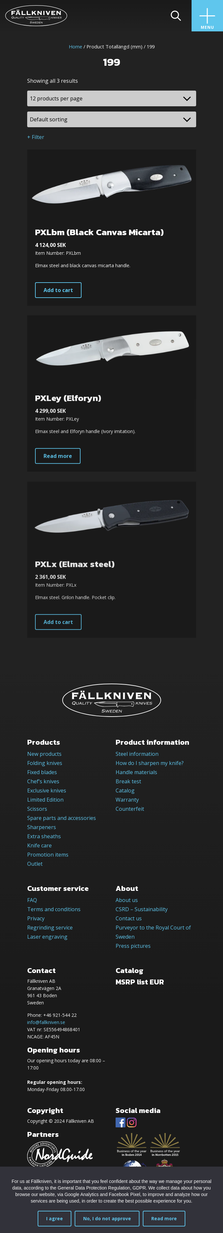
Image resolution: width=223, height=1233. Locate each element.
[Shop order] (111, 119)
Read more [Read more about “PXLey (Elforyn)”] (58, 483)
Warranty (127, 799)
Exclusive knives (46, 790)
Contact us (129, 918)
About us (127, 900)
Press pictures (133, 945)
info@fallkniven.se (46, 1022)
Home (75, 46)
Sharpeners (41, 827)
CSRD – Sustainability (142, 909)
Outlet (35, 863)
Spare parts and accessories (61, 818)
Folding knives (44, 763)
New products (44, 753)
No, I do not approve (107, 1218)
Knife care (39, 845)
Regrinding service (50, 927)
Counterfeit (130, 808)
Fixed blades (42, 772)
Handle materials (136, 772)
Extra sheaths (44, 836)
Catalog (125, 790)
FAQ (32, 900)
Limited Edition (45, 799)
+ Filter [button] (35, 137)
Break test (128, 781)
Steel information (137, 753)
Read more (164, 1218)
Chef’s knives (43, 781)
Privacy (36, 918)
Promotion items (47, 854)
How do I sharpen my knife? (150, 763)
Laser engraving (47, 936)
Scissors (37, 808)
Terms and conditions (54, 909)
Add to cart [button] (58, 290)
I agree (54, 1218)
